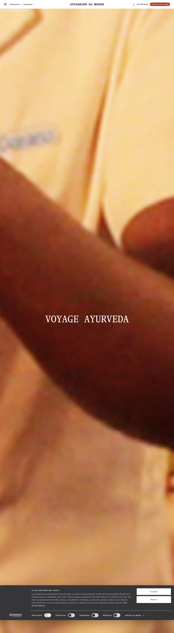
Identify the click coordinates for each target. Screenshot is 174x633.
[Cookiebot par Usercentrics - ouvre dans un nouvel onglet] (15, 628)
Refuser (153, 612)
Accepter (154, 604)
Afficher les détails (133, 628)
